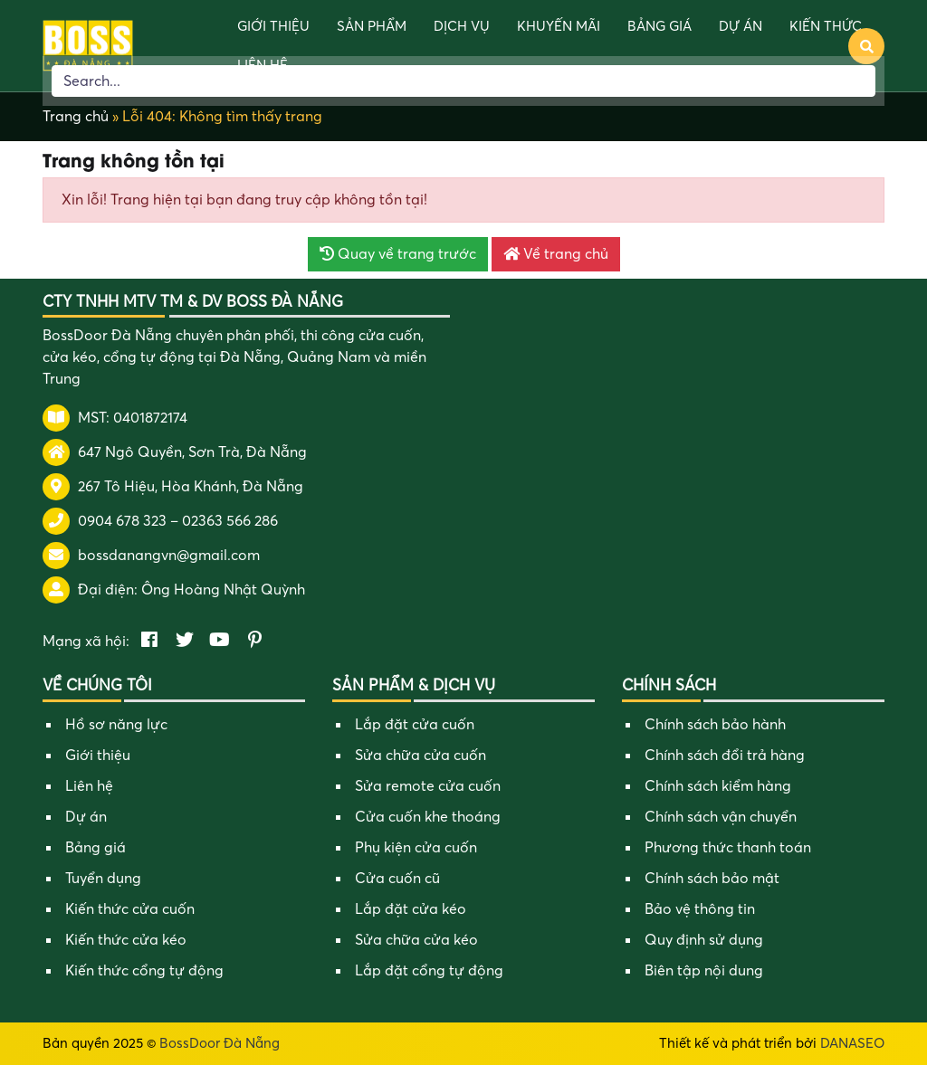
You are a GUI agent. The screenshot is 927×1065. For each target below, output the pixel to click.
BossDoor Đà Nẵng (219, 1043)
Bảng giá (659, 26)
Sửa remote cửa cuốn (428, 786)
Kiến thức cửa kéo (125, 940)
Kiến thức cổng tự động (144, 971)
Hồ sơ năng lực (116, 725)
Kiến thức (825, 26)
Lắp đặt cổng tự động (429, 971)
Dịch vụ (462, 26)
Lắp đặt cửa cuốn (414, 725)
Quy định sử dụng (704, 940)
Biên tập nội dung (704, 971)
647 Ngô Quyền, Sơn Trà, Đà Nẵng (192, 452)
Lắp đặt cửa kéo (410, 909)
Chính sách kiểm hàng (718, 786)
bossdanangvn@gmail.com (169, 555)
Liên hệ (89, 786)
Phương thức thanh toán (728, 848)
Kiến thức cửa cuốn (130, 909)
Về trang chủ (555, 254)
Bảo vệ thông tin (700, 909)
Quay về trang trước (398, 254)
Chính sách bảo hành (715, 725)
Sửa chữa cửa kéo (416, 940)
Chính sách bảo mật (712, 878)
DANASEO (852, 1043)
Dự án (740, 26)
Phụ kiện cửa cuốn (416, 848)
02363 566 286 (230, 521)
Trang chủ (76, 117)
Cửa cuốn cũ (397, 878)
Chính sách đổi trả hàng (725, 755)
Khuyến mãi (558, 26)
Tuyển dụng (103, 878)
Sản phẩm (371, 26)
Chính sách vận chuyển (721, 817)
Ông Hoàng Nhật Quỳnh (223, 590)
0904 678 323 (122, 521)
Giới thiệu (273, 26)
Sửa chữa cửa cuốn (420, 755)
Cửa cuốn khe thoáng (428, 817)
